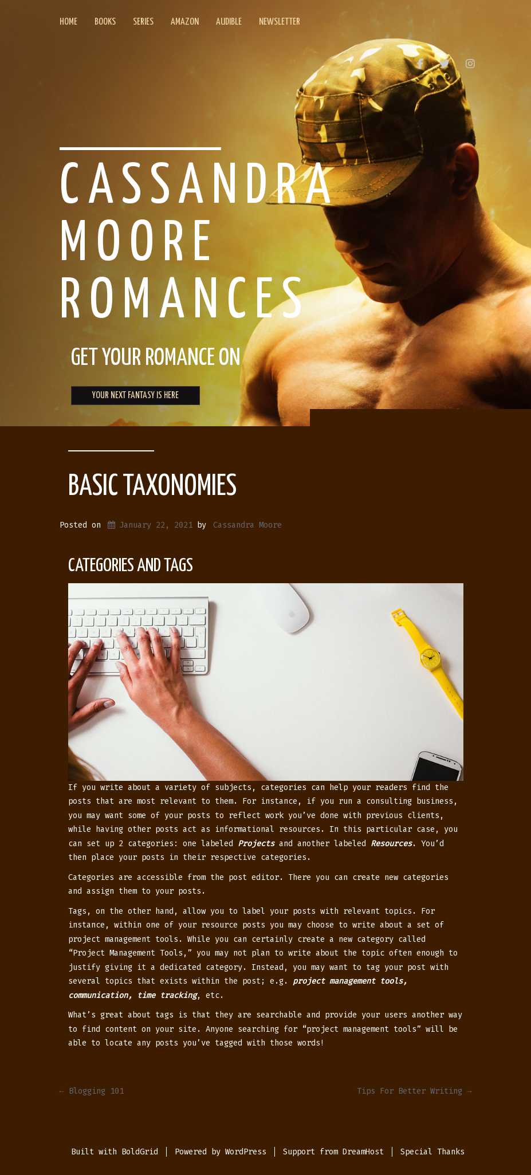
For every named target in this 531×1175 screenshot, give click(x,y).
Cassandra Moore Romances (199, 244)
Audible (229, 22)
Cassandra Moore (247, 525)
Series (143, 22)
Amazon (185, 22)
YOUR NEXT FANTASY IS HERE (135, 395)
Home (68, 22)
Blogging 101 (92, 1091)
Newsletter (279, 22)
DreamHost (363, 1152)
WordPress (245, 1152)
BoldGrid (139, 1152)
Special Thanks (432, 1152)
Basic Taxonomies (152, 487)
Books (105, 22)
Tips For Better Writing (414, 1091)
